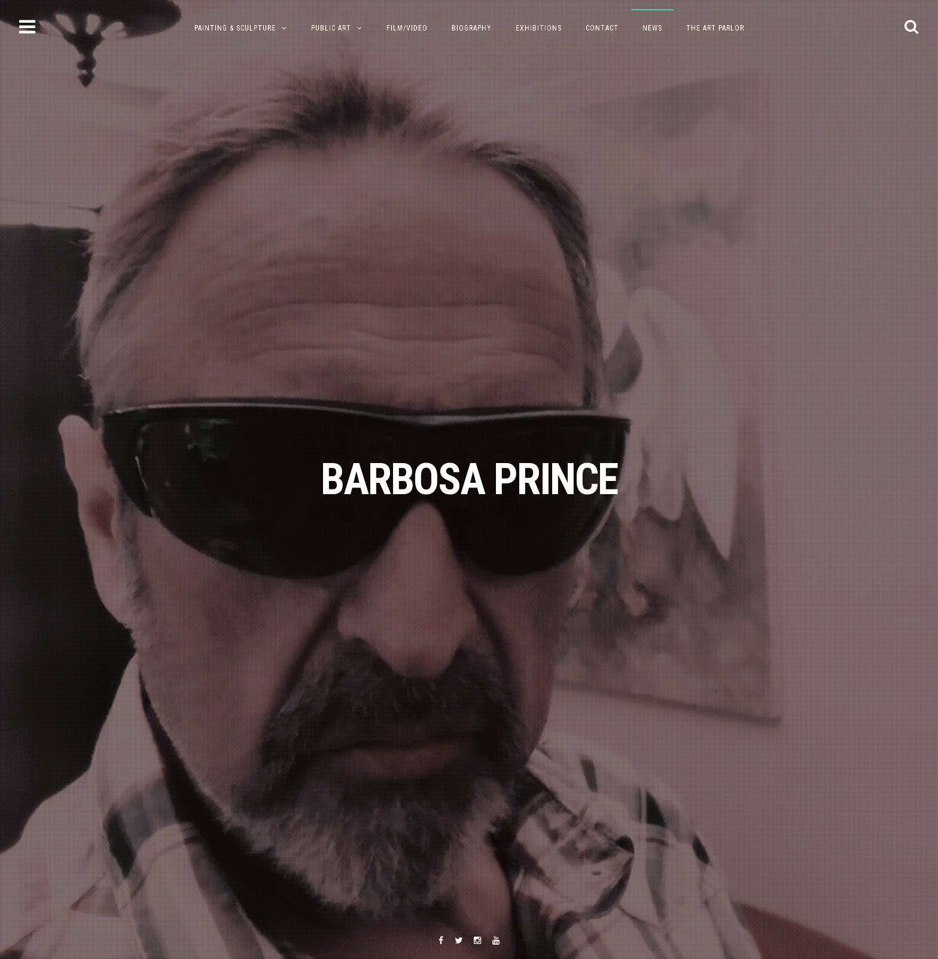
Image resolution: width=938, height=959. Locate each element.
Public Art (331, 28)
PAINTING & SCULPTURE (235, 28)
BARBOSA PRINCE (469, 479)
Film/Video (407, 28)
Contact (602, 28)
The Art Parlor (715, 28)
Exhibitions (539, 28)
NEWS (652, 28)
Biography (472, 28)
